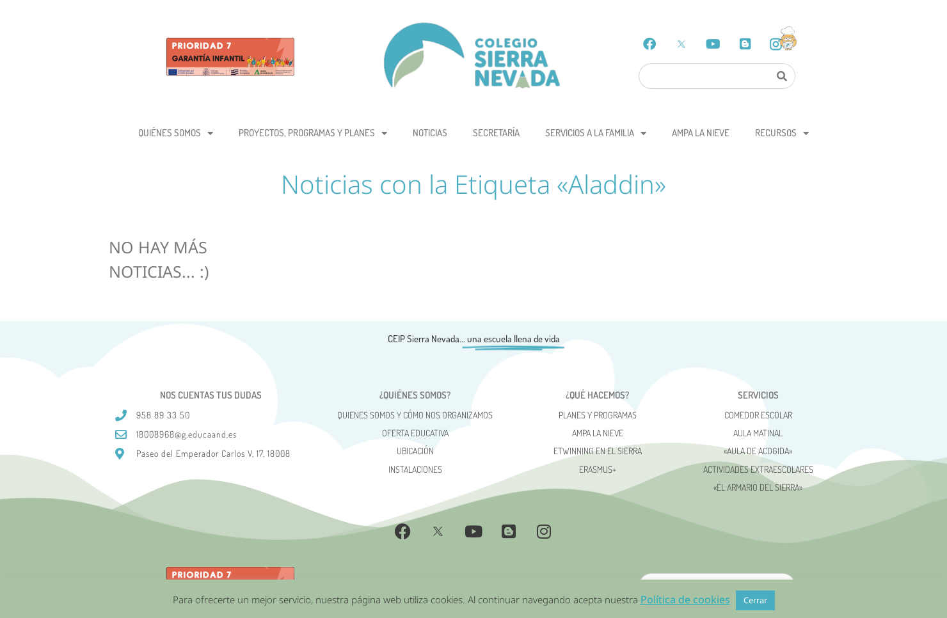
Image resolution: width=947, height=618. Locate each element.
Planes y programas (598, 414)
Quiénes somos (175, 133)
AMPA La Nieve (700, 133)
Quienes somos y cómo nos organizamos (415, 414)
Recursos (782, 133)
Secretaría (496, 133)
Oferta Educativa (415, 432)
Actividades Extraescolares (758, 469)
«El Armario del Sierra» (757, 487)
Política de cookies (685, 599)
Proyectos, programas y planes (313, 133)
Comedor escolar (758, 414)
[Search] (781, 76)
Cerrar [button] (755, 600)
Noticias (430, 133)
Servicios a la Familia (595, 133)
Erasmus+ (597, 469)
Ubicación (415, 450)
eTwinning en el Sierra (597, 450)
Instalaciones (415, 469)
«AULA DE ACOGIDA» (758, 450)
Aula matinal (758, 432)
